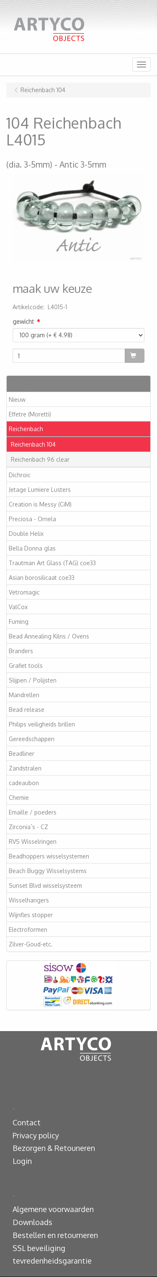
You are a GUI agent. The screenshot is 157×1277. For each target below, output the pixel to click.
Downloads (32, 1222)
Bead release (26, 709)
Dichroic (20, 474)
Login (22, 1161)
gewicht (23, 321)
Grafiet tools (26, 665)
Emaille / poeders (33, 812)
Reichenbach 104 (33, 444)
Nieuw (17, 399)
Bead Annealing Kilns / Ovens (49, 636)
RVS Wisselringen (33, 841)
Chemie (19, 797)
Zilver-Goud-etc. (31, 944)
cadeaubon (24, 782)
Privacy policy (36, 1135)
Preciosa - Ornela (32, 518)
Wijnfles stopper (31, 914)
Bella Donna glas (32, 548)
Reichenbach (26, 428)
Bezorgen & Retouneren (54, 1148)
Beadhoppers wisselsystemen (49, 856)
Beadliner (21, 753)
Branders (21, 650)
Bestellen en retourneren (55, 1235)
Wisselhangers (29, 900)
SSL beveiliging (39, 1248)
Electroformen (28, 929)
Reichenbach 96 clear (40, 459)
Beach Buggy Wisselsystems (48, 870)
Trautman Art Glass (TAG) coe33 (52, 562)
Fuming (18, 621)
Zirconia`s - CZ (28, 826)
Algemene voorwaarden (53, 1209)
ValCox (18, 606)
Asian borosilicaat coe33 (42, 577)
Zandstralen (25, 768)
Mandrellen (24, 694)
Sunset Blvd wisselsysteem (45, 885)
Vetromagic (24, 592)
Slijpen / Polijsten (33, 680)
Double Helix (26, 533)
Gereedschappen (31, 738)
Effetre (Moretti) (30, 414)
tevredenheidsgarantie (52, 1260)
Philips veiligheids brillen (42, 724)
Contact (27, 1122)
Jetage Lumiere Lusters (40, 489)
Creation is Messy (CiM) (40, 504)
